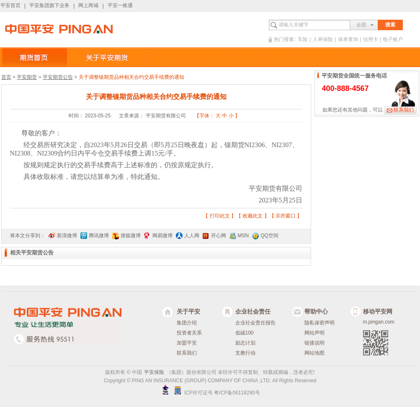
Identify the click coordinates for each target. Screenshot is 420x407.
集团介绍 (187, 323)
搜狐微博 (131, 235)
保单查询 (348, 39)
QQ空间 (269, 235)
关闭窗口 (286, 216)
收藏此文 (252, 216)
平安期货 (27, 77)
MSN (243, 235)
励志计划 (245, 343)
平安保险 (154, 372)
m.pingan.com (378, 322)
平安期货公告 (58, 77)
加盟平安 (187, 343)
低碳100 (244, 333)
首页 (6, 77)
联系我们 (404, 110)
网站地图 (314, 353)
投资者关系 (189, 333)
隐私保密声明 (319, 323)
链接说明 (314, 343)
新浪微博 (67, 235)
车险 (303, 39)
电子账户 (393, 39)
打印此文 (220, 216)
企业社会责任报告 (255, 323)
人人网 (191, 235)
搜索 (390, 25)
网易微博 (162, 235)
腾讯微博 (99, 235)
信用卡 (370, 39)
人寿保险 (323, 39)
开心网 (218, 235)
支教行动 (245, 353)
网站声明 (314, 333)
